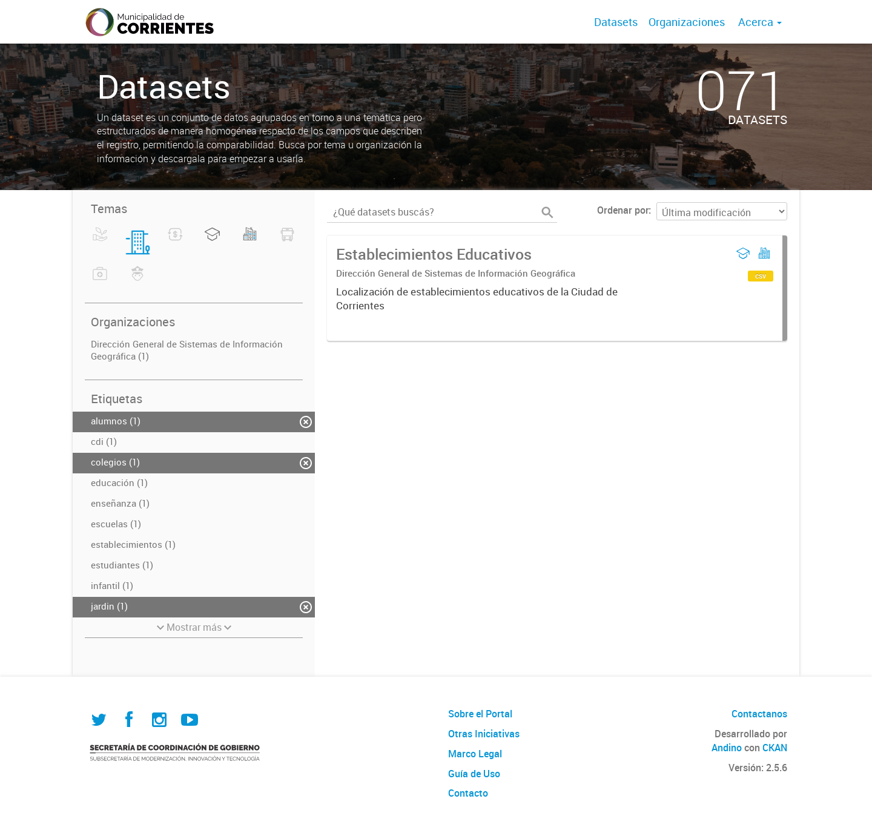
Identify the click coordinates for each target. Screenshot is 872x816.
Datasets (616, 22)
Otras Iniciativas (484, 733)
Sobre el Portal (480, 713)
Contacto (468, 793)
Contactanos (759, 713)
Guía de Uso (474, 773)
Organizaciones (687, 22)
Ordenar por (623, 210)
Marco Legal (475, 753)
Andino (727, 747)
